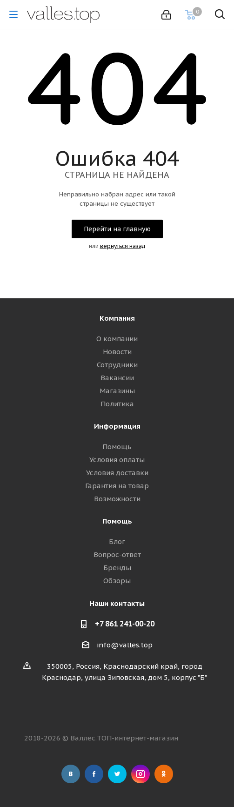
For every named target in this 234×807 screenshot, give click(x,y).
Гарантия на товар (117, 485)
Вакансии (117, 377)
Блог (117, 541)
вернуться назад (123, 245)
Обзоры (117, 580)
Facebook (94, 774)
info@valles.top (125, 644)
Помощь (117, 446)
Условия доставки (117, 472)
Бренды (117, 567)
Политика (117, 403)
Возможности (117, 498)
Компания (117, 318)
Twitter (117, 774)
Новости (117, 351)
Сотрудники (117, 364)
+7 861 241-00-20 (124, 623)
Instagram (140, 774)
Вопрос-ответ (117, 554)
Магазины (117, 390)
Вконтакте (70, 774)
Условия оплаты (117, 459)
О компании (117, 338)
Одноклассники (163, 774)
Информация (117, 426)
